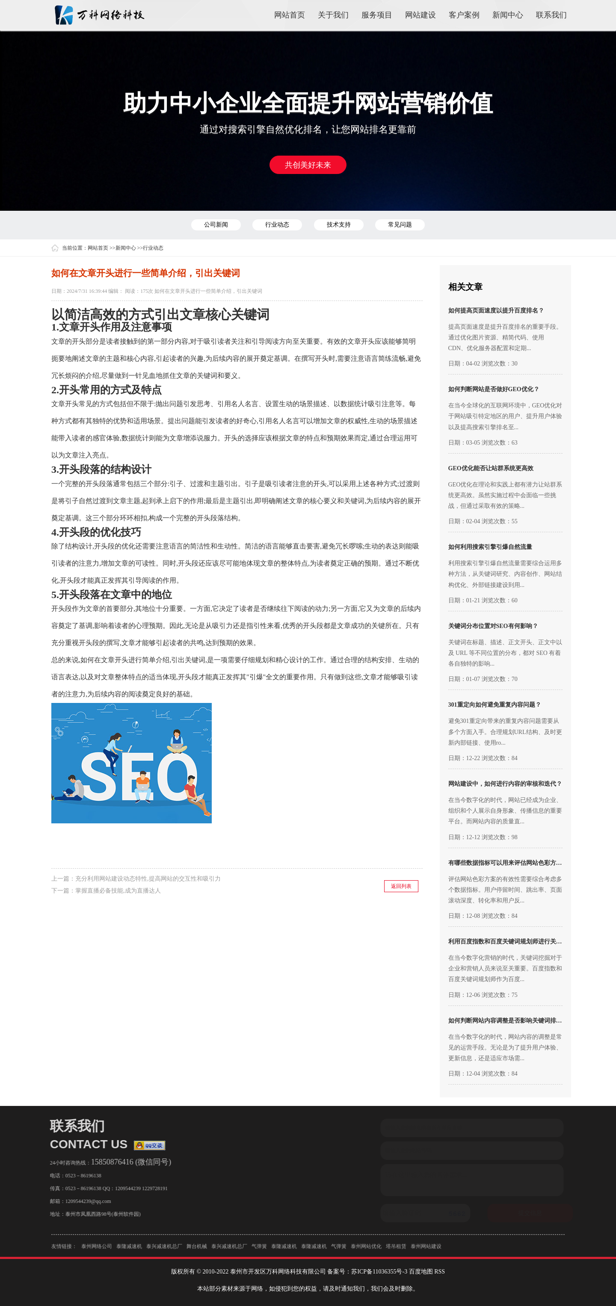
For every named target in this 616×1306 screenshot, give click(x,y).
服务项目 (376, 15)
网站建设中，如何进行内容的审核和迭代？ (505, 784)
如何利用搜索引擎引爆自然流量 (490, 547)
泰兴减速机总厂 (164, 1250)
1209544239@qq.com (85, 1201)
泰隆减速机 (129, 1250)
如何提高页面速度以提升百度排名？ (496, 310)
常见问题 (400, 224)
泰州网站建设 (426, 1250)
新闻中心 (507, 15)
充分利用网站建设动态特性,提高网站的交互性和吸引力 (148, 879)
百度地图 (421, 1271)
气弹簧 (259, 1250)
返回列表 (401, 886)
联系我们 (551, 15)
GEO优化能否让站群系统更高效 (490, 468)
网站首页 (289, 15)
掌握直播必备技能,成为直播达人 (118, 890)
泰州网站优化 (366, 1250)
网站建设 (420, 15)
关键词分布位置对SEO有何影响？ (493, 626)
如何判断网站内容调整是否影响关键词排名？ (508, 1020)
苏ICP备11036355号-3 (379, 1271)
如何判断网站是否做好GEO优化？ (493, 389)
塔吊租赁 (396, 1250)
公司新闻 (216, 224)
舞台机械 (197, 1250)
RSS (439, 1271)
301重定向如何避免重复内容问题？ (494, 705)
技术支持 (339, 224)
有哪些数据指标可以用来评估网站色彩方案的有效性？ (520, 863)
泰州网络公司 (96, 1250)
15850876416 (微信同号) (128, 1162)
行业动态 (277, 224)
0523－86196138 (80, 1176)
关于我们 (333, 15)
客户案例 (464, 15)
